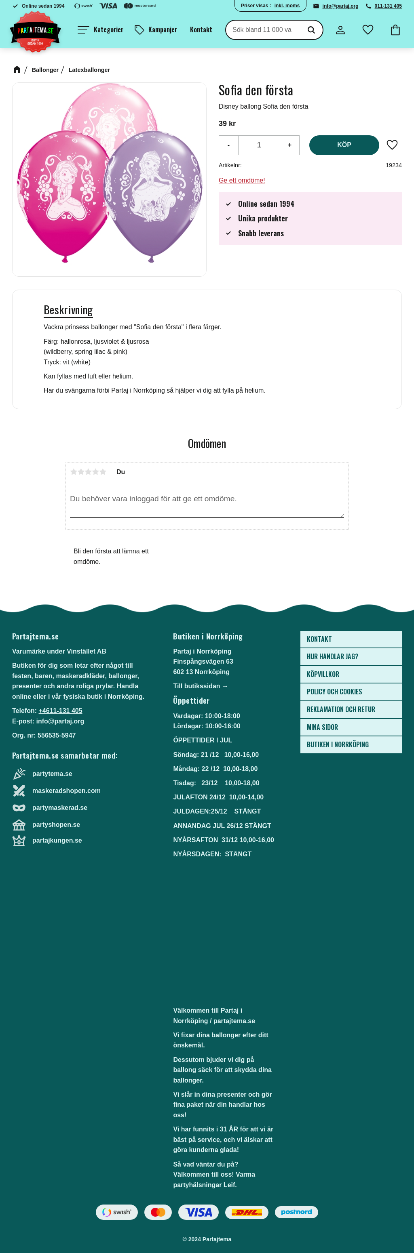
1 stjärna (73, 471)
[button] (100, 30)
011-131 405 (388, 6)
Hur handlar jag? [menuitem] (332, 656)
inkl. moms (287, 5)
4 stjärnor (95, 471)
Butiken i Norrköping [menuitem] (338, 744)
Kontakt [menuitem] (201, 29)
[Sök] (311, 30)
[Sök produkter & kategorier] (263, 30)
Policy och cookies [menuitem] (334, 691)
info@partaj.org (341, 6)
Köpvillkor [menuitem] (323, 674)
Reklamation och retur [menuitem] (341, 709)
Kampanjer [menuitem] (162, 29)
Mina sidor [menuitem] (322, 727)
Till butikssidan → (200, 686)
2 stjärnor (80, 471)
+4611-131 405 (60, 710)
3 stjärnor (88, 471)
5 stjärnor (102, 471)
